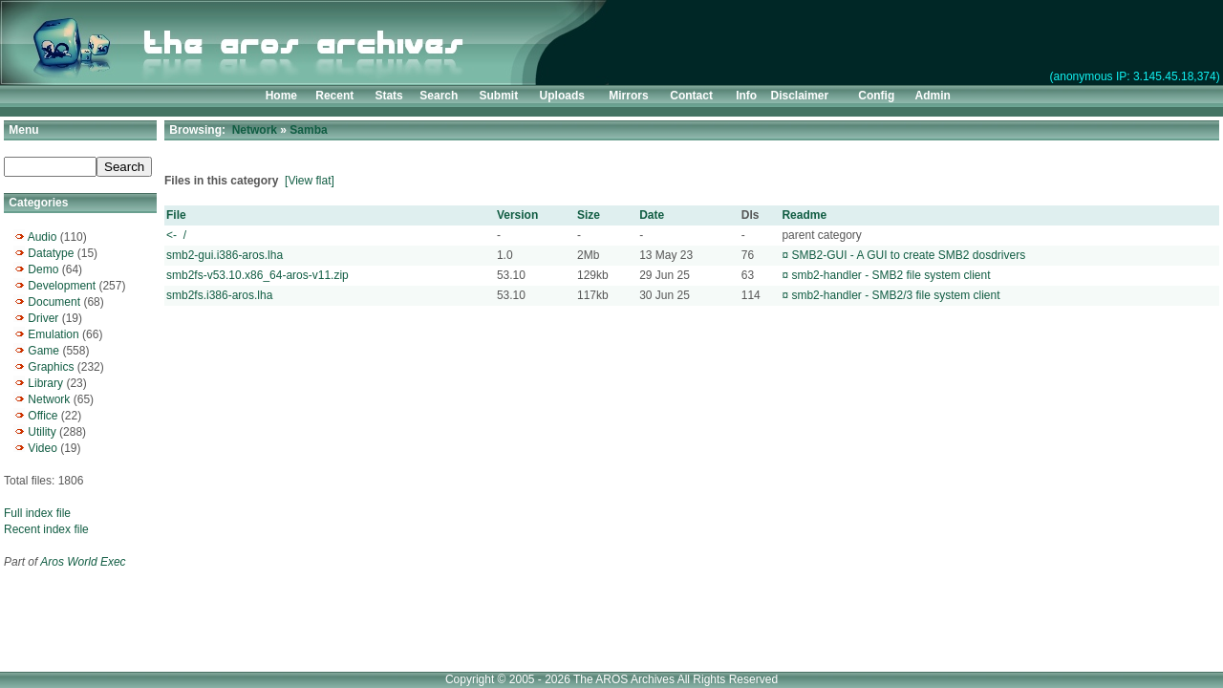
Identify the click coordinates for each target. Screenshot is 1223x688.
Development (62, 285)
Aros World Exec (82, 562)
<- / (176, 235)
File (176, 215)
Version (517, 215)
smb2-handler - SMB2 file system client (890, 275)
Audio (42, 237)
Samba (308, 130)
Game (43, 350)
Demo (43, 269)
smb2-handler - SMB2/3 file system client (895, 295)
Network (49, 399)
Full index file (37, 513)
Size (588, 215)
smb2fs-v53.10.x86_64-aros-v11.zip (257, 275)
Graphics (51, 367)
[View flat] (309, 180)
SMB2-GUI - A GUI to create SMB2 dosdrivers (908, 255)
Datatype (51, 253)
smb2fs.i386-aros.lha (219, 295)
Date (651, 215)
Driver (43, 318)
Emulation (53, 334)
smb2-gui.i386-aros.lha (224, 255)
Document (54, 302)
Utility (41, 432)
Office (42, 415)
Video (42, 448)
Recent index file (46, 529)
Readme (804, 215)
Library (45, 383)
